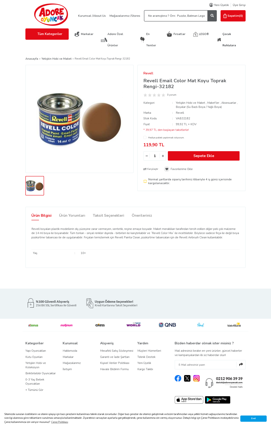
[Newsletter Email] (210, 364)
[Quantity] (155, 155)
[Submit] (241, 365)
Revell (148, 73)
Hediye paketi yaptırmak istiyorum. (166, 137)
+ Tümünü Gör (34, 390)
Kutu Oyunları (34, 357)
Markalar (87, 34)
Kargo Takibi (145, 369)
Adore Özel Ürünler (115, 39)
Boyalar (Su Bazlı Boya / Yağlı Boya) (199, 107)
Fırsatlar (179, 34)
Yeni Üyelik (144, 363)
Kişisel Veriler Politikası (114, 363)
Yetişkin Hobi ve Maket (190, 103)
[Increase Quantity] (163, 156)
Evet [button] (253, 418)
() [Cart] (233, 16)
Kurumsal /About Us (92, 16)
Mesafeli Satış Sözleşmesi (116, 351)
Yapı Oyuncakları (35, 351)
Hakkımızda (70, 351)
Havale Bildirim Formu (114, 369)
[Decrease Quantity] (146, 156)
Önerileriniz (142, 215)
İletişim (67, 369)
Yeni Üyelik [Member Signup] (219, 5)
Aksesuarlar (228, 103)
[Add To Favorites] (178, 169)
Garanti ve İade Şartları (114, 357)
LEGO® (204, 34)
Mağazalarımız (72, 363)
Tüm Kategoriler (47, 34)
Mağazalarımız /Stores (125, 16)
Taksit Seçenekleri (108, 215)
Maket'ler (213, 103)
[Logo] (51, 14)
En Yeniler (151, 39)
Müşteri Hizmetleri (149, 351)
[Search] (180, 15)
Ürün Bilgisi (41, 215)
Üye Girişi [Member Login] (239, 5)
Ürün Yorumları (72, 215)
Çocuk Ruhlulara (229, 39)
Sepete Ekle (203, 155)
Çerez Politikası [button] (59, 422)
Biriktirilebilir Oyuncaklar (40, 373)
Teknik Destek (146, 357)
